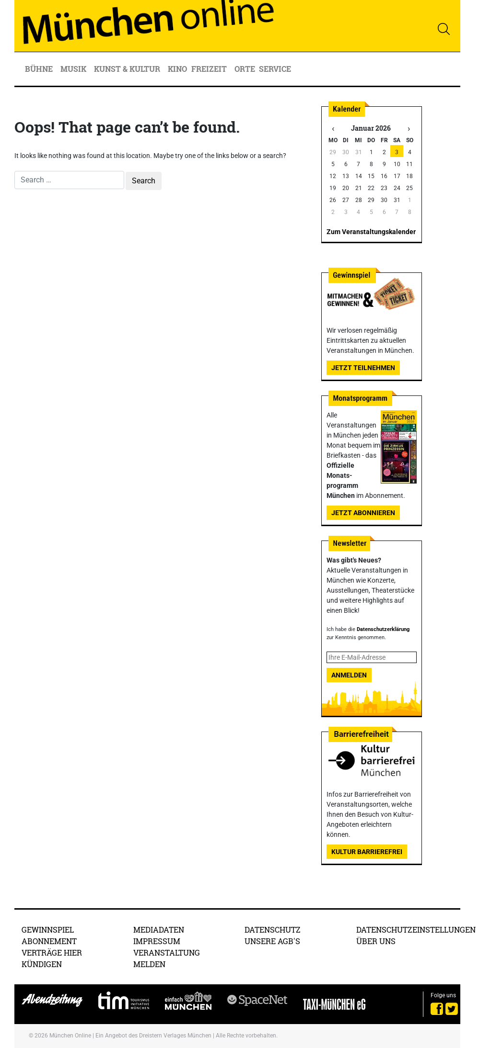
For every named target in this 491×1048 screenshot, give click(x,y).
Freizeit (210, 69)
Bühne (40, 69)
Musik (74, 69)
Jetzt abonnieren (363, 513)
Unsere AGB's (272, 941)
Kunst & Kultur (128, 69)
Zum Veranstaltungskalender (371, 232)
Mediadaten (158, 929)
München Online (70, 1035)
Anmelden (349, 675)
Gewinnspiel (48, 929)
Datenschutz (273, 929)
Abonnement (49, 941)
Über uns (376, 941)
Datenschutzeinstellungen (416, 929)
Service (276, 69)
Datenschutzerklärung (383, 629)
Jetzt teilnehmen (363, 368)
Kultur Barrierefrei (366, 852)
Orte (244, 69)
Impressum (156, 941)
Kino (177, 69)
